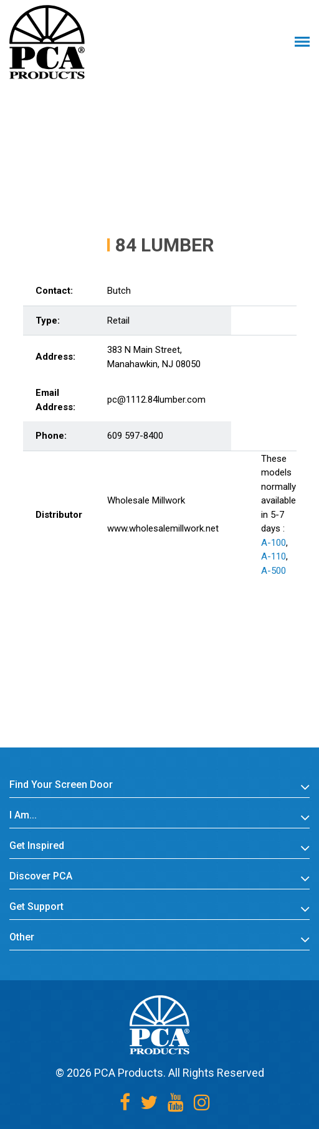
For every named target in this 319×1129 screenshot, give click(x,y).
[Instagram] (202, 1102)
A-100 (273, 542)
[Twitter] (149, 1102)
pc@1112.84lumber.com (156, 399)
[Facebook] (125, 1102)
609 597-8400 (135, 435)
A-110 (273, 556)
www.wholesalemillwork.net (163, 528)
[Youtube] (176, 1102)
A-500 (273, 570)
